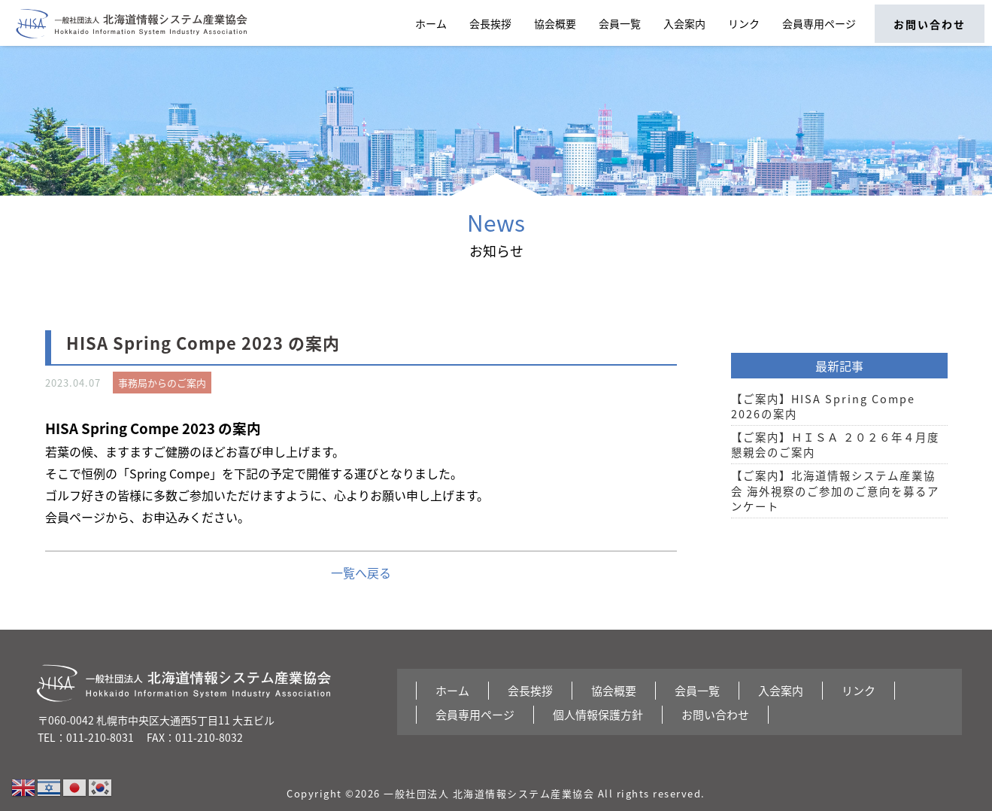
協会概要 (555, 23)
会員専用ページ (819, 23)
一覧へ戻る (361, 572)
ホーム (431, 23)
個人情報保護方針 (598, 714)
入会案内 (684, 23)
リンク (744, 23)
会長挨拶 (490, 23)
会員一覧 (620, 23)
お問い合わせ (929, 24)
